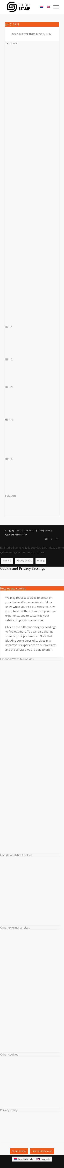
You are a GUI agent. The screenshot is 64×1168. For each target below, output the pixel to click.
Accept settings (19, 1151)
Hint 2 (9, 359)
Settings (41, 560)
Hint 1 (9, 327)
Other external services (15, 927)
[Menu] (54, 7)
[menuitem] (54, 7)
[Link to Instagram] (46, 538)
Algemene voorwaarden (16, 534)
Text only (11, 43)
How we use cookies (13, 588)
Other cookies (9, 1054)
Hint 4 (9, 419)
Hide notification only (42, 1151)
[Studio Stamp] (26, 7)
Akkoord (7, 560)
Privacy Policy (8, 1110)
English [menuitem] (45, 1159)
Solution (10, 496)
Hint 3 (9, 387)
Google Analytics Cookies (16, 855)
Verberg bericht (24, 560)
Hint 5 (9, 459)
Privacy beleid (44, 530)
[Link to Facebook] (56, 538)
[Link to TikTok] (51, 538)
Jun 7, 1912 (12, 24)
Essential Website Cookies (17, 659)
